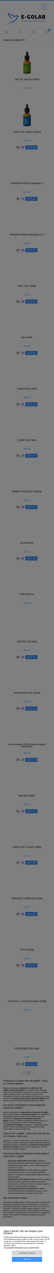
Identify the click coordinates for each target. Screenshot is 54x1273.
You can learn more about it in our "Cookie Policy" (21, 1248)
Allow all (27, 1259)
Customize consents (27, 1253)
